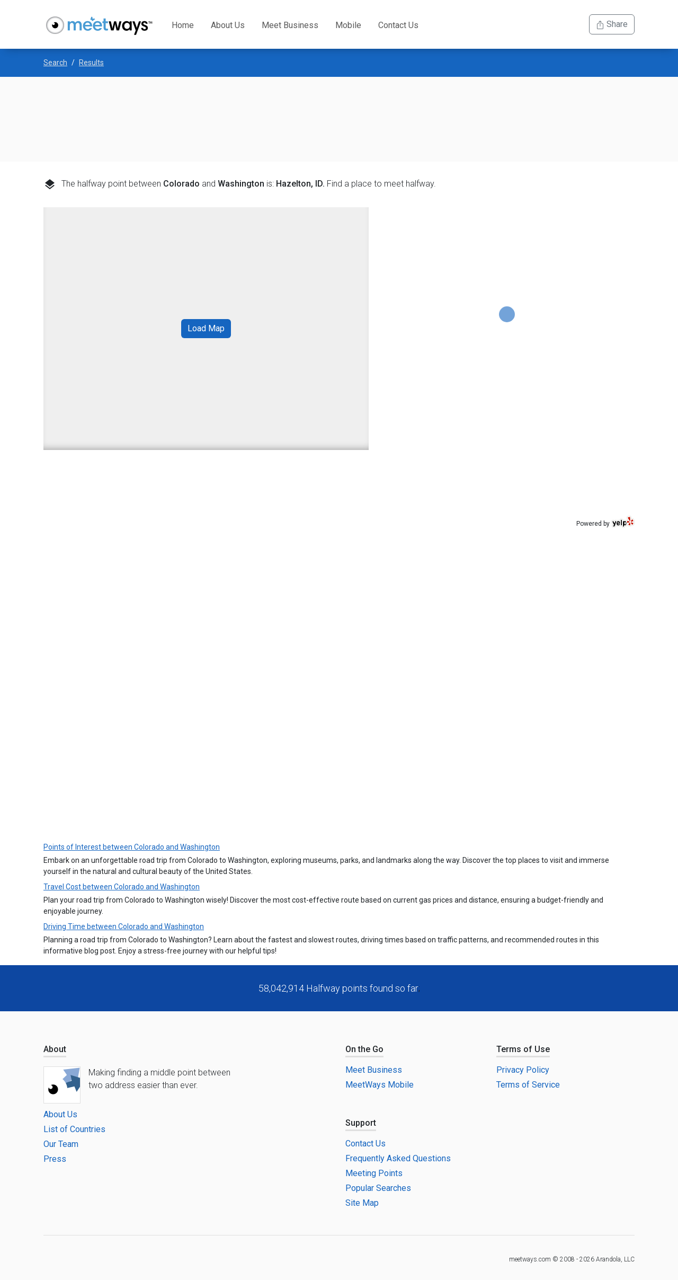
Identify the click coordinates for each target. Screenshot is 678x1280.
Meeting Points (374, 1173)
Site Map (362, 1203)
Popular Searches (378, 1188)
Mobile (348, 25)
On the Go (364, 1049)
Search (55, 62)
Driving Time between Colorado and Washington (123, 926)
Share (612, 24)
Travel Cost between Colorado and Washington (121, 886)
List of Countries (74, 1129)
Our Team (60, 1144)
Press (54, 1159)
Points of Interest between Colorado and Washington (131, 847)
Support (360, 1123)
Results (91, 62)
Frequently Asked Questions (398, 1158)
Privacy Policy (522, 1070)
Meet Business (290, 25)
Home (183, 25)
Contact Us (398, 25)
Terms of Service (528, 1085)
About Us (228, 25)
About (54, 1049)
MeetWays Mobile (379, 1085)
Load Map (206, 328)
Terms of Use (523, 1049)
